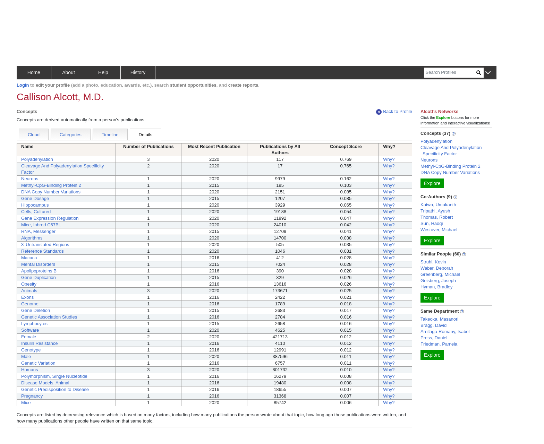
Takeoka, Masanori (439, 319)
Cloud (34, 134)
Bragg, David (433, 325)
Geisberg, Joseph (438, 280)
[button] (488, 73)
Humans (29, 369)
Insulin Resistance (39, 343)
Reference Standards (42, 251)
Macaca (29, 257)
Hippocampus (35, 205)
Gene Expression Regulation (50, 218)
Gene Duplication (38, 277)
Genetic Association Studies (49, 317)
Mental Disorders (38, 264)
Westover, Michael (438, 229)
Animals (29, 290)
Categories (71, 134)
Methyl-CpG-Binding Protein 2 (51, 185)
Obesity (28, 284)
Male (26, 356)
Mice (26, 402)
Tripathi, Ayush (435, 211)
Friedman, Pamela (438, 344)
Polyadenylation (37, 159)
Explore (432, 183)
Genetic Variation (38, 363)
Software (30, 330)
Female (28, 336)
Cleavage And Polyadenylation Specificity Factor (451, 150)
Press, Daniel (433, 337)
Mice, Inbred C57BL (41, 224)
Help (103, 72)
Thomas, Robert (436, 217)
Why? (388, 159)
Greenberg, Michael (440, 274)
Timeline (110, 134)
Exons (27, 297)
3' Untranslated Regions (45, 244)
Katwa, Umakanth (438, 204)
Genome (30, 303)
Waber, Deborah (436, 268)
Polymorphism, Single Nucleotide (54, 376)
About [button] (68, 72)
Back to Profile (394, 112)
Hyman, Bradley (436, 286)
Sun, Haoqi (431, 223)
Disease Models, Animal (45, 382)
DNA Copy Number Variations (50, 191)
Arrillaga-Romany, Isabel (444, 331)
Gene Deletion (35, 310)
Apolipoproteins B (39, 270)
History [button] (138, 72)
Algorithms (31, 238)
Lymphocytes (34, 323)
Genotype (31, 349)
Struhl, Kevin (433, 261)
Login (23, 85)
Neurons (29, 178)
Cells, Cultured (36, 211)
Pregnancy (32, 396)
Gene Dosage (35, 198)
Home (33, 72)
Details (146, 134)
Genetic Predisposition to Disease (55, 389)
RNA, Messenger (38, 231)
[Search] (450, 73)
